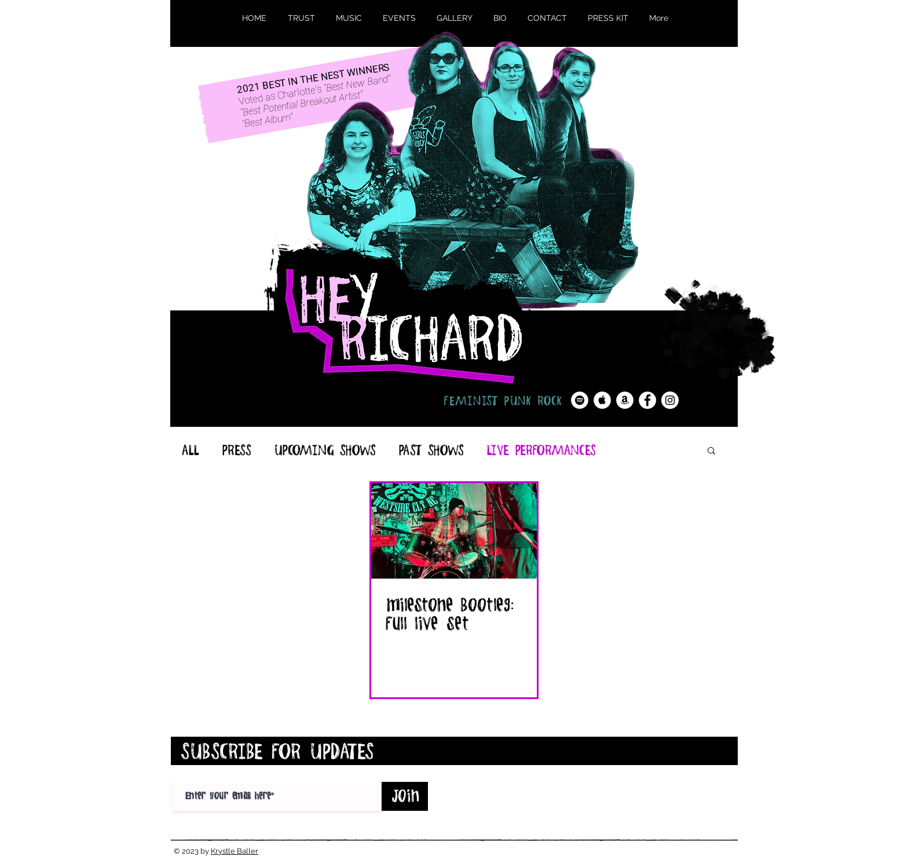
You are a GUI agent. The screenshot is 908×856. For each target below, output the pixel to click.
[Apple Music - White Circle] (602, 400)
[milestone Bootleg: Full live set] (454, 531)
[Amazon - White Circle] (625, 400)
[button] (711, 451)
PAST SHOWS (430, 450)
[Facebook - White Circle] (647, 400)
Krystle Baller (234, 851)
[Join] (405, 796)
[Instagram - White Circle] (670, 400)
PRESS (236, 450)
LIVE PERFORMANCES (540, 450)
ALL (190, 450)
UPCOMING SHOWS (324, 450)
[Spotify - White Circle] (579, 400)
